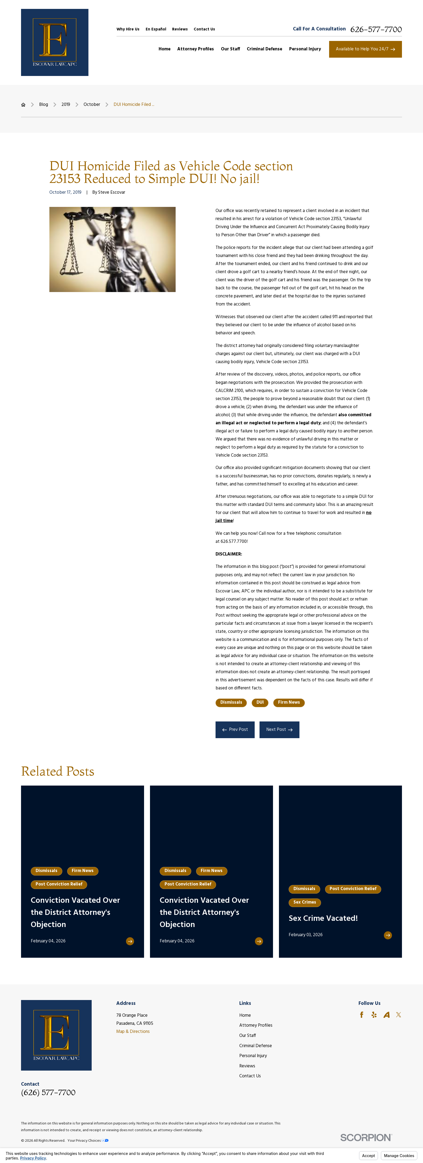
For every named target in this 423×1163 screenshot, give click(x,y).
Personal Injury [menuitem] (305, 49)
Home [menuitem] (164, 49)
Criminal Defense (255, 1046)
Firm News (289, 702)
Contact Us (204, 29)
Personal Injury (253, 1056)
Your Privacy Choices (87, 1141)
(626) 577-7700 (48, 1092)
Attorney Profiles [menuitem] (195, 49)
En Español (156, 29)
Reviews (180, 29)
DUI (260, 702)
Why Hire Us (128, 29)
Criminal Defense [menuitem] (264, 49)
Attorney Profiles (255, 1025)
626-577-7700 (376, 29)
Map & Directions (133, 1031)
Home (245, 1015)
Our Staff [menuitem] (230, 49)
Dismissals (231, 702)
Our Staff (247, 1035)
